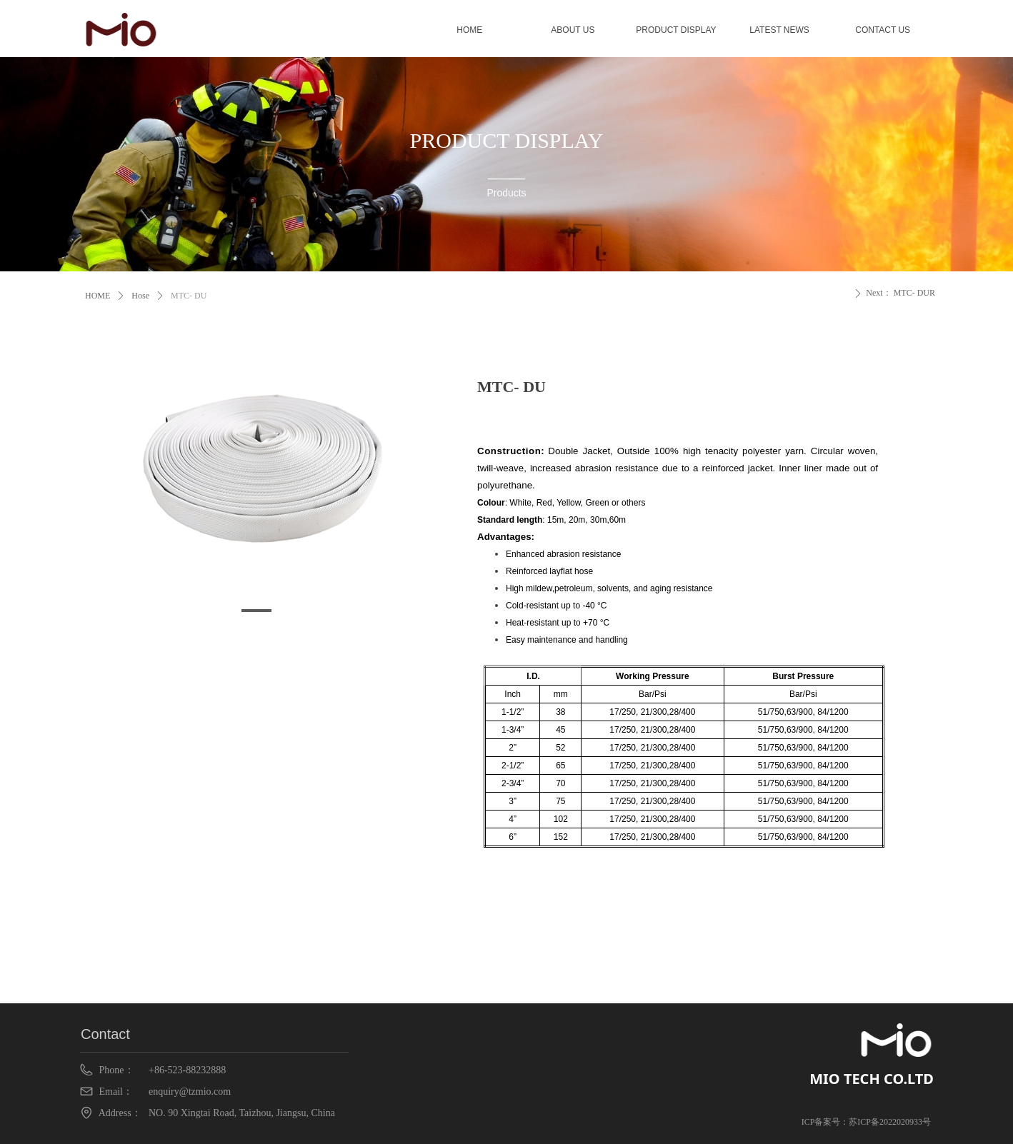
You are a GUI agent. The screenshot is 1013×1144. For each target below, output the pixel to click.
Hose (140, 296)
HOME (97, 296)
